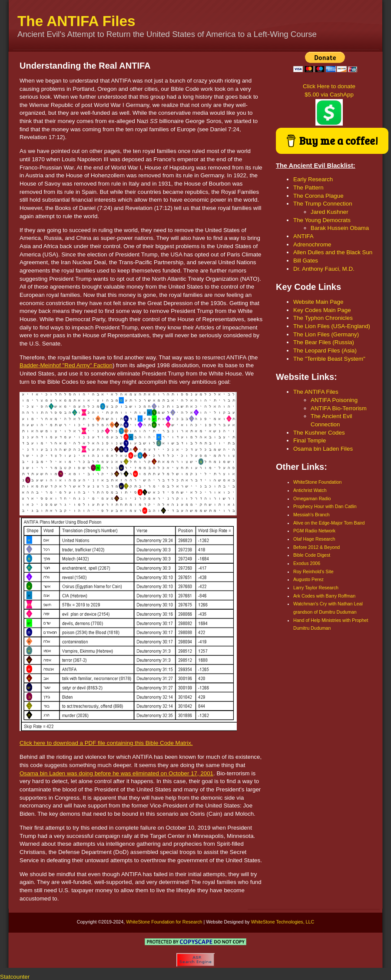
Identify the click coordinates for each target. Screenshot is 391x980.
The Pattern (308, 187)
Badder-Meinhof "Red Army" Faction (66, 365)
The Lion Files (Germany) (326, 334)
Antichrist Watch (310, 490)
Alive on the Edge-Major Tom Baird (328, 522)
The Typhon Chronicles (323, 318)
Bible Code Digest (311, 555)
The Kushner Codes (319, 432)
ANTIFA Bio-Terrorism (339, 408)
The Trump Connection (322, 203)
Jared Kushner (329, 212)
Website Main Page (318, 302)
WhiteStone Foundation (317, 482)
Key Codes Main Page (322, 310)
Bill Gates (305, 260)
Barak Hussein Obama (340, 228)
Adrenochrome (312, 244)
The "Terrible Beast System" (329, 358)
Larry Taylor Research (315, 587)
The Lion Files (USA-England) (331, 326)
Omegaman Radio (312, 498)
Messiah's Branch (311, 514)
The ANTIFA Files (76, 21)
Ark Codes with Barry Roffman (324, 595)
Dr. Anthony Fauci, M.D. (324, 269)
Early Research (313, 179)
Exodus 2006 (306, 563)
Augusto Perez (308, 579)
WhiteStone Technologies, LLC (283, 921)
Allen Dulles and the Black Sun (332, 252)
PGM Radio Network (314, 530)
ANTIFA (303, 236)
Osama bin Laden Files (323, 448)
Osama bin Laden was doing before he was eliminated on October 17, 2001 (116, 773)
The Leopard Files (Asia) (325, 350)
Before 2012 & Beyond (316, 547)
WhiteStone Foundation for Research (164, 921)
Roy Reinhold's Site (313, 571)
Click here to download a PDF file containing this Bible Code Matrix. (106, 743)
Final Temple (309, 440)
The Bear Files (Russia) (323, 342)
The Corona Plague (318, 196)
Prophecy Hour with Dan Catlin (325, 506)
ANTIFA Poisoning (334, 400)
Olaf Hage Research (314, 538)
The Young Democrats (322, 220)
